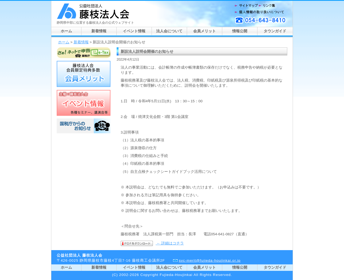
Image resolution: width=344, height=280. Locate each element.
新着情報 (98, 31)
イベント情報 (134, 31)
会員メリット (204, 31)
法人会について (169, 31)
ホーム (66, 31)
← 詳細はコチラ (170, 243)
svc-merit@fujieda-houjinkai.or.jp (210, 260)
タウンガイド (275, 31)
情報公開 (239, 31)
